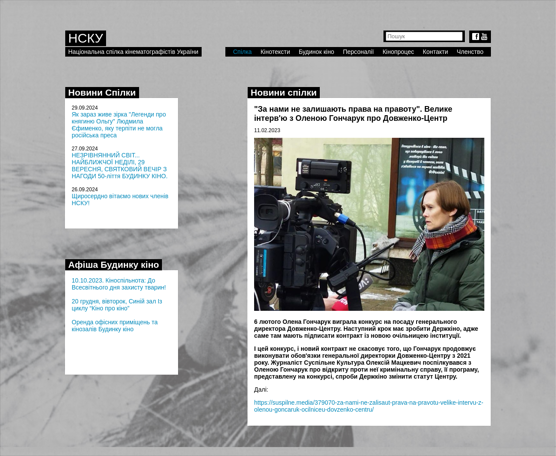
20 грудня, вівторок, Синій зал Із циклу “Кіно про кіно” (117, 305)
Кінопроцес (398, 51)
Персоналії (358, 51)
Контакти (435, 51)
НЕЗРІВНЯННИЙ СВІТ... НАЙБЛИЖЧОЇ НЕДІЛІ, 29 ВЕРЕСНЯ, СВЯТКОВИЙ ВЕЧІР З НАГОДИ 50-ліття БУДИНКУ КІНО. (120, 166)
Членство (470, 51)
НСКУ (85, 38)
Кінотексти (275, 51)
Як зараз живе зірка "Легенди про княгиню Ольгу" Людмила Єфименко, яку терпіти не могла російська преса (119, 125)
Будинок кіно (316, 51)
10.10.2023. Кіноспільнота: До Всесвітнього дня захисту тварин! (119, 284)
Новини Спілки (102, 92)
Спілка (242, 51)
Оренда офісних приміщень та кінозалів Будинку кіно (115, 326)
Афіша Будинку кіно (113, 265)
